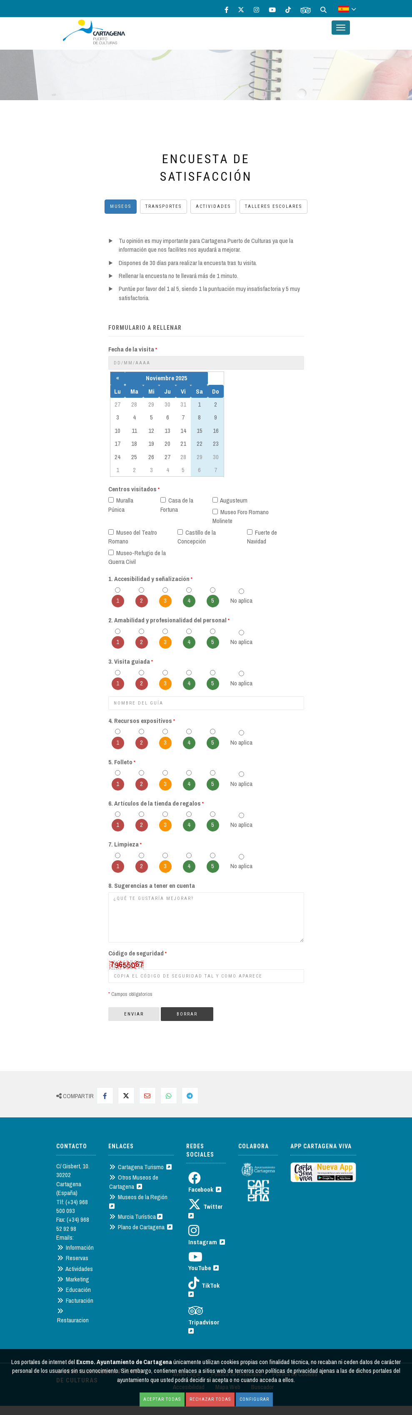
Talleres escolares (273, 206)
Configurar (254, 1399)
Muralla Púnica (120, 504)
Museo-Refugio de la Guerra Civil (137, 557)
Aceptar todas (162, 1399)
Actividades (213, 206)
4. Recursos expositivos (141, 720)
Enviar (134, 1014)
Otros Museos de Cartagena (133, 1181)
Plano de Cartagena (140, 1227)
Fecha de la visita (132, 349)
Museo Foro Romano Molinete (240, 516)
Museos (120, 206)
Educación (74, 1289)
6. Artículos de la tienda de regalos (156, 803)
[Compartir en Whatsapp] (168, 1095)
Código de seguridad (137, 953)
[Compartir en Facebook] (105, 1095)
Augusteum (229, 500)
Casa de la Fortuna (176, 504)
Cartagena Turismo (140, 1166)
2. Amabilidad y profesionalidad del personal (169, 620)
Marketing (73, 1279)
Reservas (72, 1257)
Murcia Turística (135, 1216)
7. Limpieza (125, 844)
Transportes (163, 206)
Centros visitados (134, 489)
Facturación (75, 1300)
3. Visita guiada (130, 661)
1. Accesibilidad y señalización (150, 578)
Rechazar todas (210, 1399)
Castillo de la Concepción (196, 537)
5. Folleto (121, 762)
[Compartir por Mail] (147, 1095)
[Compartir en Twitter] (126, 1095)
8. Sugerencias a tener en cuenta (151, 885)
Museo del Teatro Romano (132, 537)
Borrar (187, 1014)
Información (75, 1247)
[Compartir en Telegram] (190, 1095)
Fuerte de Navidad (262, 537)
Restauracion (73, 1315)
